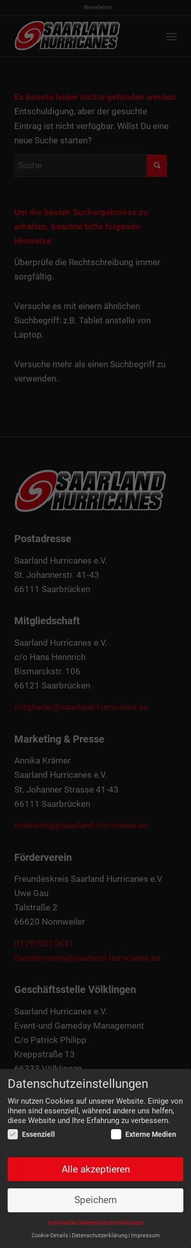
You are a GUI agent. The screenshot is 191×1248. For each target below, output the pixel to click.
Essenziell (31, 1134)
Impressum (145, 1235)
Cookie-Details (50, 1235)
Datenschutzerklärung (99, 1235)
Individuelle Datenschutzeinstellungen (96, 1222)
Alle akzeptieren (96, 1169)
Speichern (95, 1200)
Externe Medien (143, 1134)
